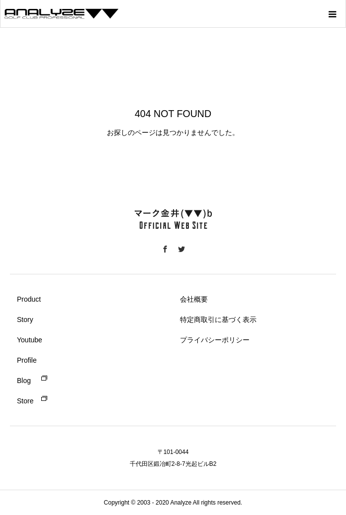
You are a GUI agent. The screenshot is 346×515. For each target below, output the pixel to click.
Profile (27, 360)
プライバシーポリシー (215, 340)
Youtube (29, 340)
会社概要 (194, 299)
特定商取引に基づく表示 (218, 319)
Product (29, 299)
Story (25, 319)
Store (25, 401)
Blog (24, 381)
